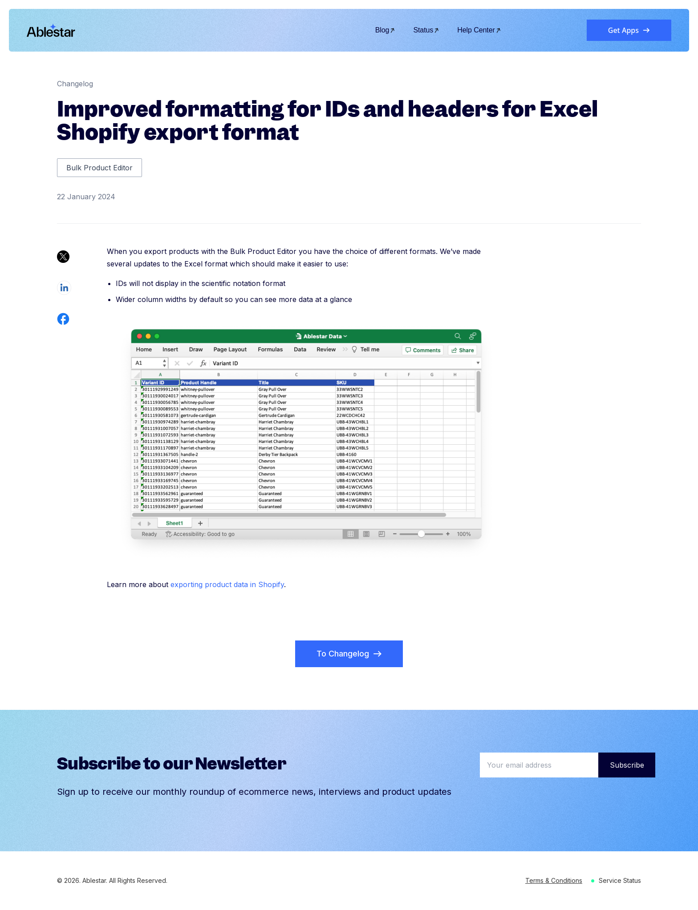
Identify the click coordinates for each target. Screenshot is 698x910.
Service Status (620, 880)
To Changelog (349, 653)
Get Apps (629, 30)
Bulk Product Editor (99, 167)
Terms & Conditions (553, 880)
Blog (385, 30)
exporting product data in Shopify (227, 584)
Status (426, 30)
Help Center (479, 30)
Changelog (75, 83)
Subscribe (627, 765)
